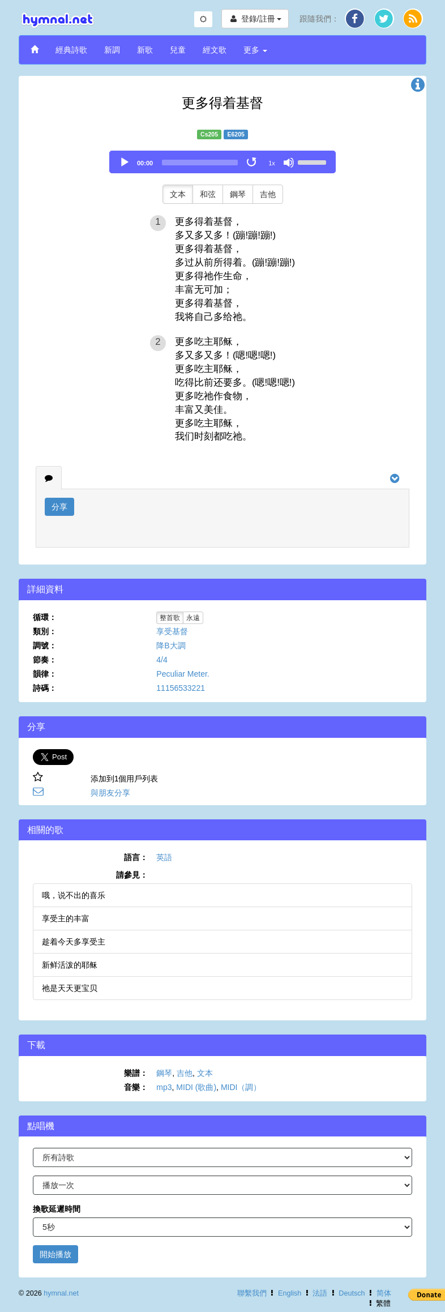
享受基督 (172, 631)
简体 (383, 1293)
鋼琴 (238, 194)
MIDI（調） (241, 1087)
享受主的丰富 (65, 918)
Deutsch (352, 1293)
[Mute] (288, 162)
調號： (45, 645)
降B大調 (170, 645)
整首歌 (170, 618)
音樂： (136, 1087)
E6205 (236, 134)
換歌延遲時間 (56, 1208)
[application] (222, 162)
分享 (59, 506)
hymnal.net (61, 1293)
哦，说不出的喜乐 (73, 895)
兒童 (178, 49)
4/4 (161, 659)
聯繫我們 (252, 1293)
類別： (45, 631)
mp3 (164, 1087)
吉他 (268, 194)
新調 (112, 49)
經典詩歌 (71, 49)
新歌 (145, 49)
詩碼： (45, 688)
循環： (45, 617)
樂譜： (136, 1073)
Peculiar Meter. (182, 673)
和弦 (208, 194)
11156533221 (180, 688)
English (289, 1293)
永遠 (193, 618)
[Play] (124, 162)
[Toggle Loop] (252, 162)
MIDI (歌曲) (196, 1087)
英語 (164, 857)
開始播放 (55, 1254)
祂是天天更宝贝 (69, 988)
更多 (255, 49)
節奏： (45, 659)
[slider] (200, 162)
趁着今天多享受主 (73, 941)
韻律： (45, 673)
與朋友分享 (110, 792)
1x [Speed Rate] (271, 163)
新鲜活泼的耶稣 (69, 964)
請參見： (132, 874)
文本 (178, 194)
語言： (136, 857)
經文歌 (214, 49)
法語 (320, 1293)
